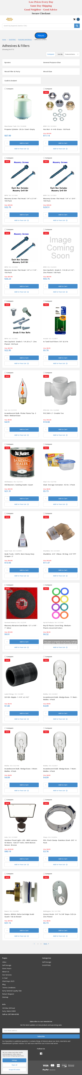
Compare (50, 54)
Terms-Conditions (8, 987)
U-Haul (4, 978)
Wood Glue (47, 71)
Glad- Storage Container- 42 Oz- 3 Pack (59, 485)
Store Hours (6, 968)
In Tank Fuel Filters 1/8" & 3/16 (55, 341)
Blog (4, 984)
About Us (5, 972)
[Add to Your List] (21, 148)
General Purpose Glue (52, 62)
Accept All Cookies (14, 1070)
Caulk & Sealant (10, 81)
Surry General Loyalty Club (12, 991)
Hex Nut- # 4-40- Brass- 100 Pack (56, 129)
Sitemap (5, 997)
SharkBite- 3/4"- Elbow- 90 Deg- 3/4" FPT (59, 554)
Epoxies (7, 62)
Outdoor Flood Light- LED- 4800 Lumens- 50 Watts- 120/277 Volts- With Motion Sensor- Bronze (21, 842)
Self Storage (6, 965)
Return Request (8, 994)
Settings (14, 1060)
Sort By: (60, 54)
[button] (41, 36)
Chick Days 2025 (8, 981)
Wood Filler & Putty (12, 71)
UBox (4, 962)
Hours (41, 35)
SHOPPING (46, 965)
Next (46, 944)
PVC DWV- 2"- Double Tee (53, 413)
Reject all (14, 1065)
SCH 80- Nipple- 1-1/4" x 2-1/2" (16, 697)
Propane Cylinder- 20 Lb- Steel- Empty (19, 129)
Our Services (7, 975)
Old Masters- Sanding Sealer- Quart (18, 485)
